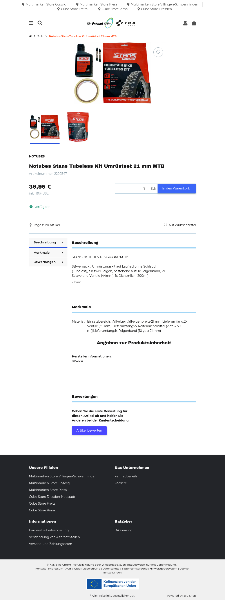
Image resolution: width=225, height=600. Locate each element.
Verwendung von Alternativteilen (54, 537)
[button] (185, 23)
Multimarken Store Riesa (48, 490)
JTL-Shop (190, 595)
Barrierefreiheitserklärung (49, 530)
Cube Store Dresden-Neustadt (52, 497)
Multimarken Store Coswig (49, 483)
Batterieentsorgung (135, 568)
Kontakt (40, 568)
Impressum (55, 568)
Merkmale (48, 253)
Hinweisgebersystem (163, 568)
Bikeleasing (123, 530)
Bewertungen (48, 262)
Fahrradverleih (126, 476)
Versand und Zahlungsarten (50, 544)
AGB (68, 568)
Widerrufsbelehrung (86, 568)
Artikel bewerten (89, 430)
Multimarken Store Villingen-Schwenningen (62, 476)
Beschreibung (48, 242)
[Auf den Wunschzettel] (158, 52)
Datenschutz (110, 568)
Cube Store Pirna (42, 510)
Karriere (121, 483)
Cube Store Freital (42, 503)
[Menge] (132, 189)
